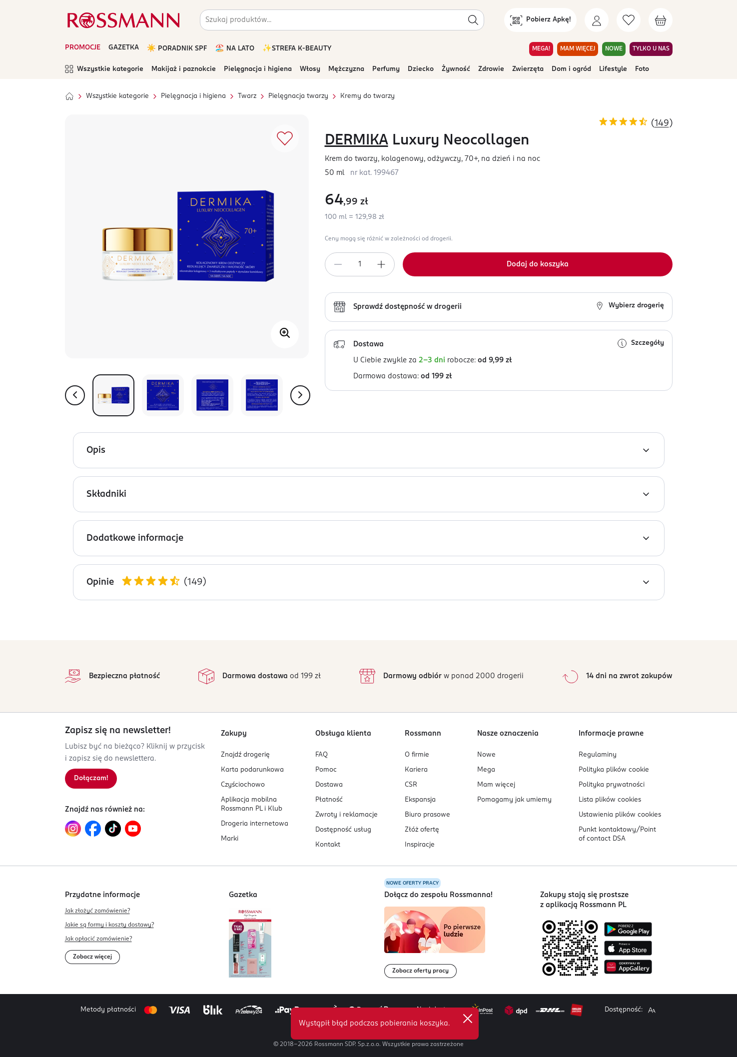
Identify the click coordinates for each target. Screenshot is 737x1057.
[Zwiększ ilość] (381, 264)
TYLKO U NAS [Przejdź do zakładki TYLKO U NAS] (651, 49)
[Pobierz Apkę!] (540, 20)
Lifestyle (613, 69)
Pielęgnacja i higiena (258, 69)
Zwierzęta (528, 69)
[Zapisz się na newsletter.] (91, 779)
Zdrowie (491, 69)
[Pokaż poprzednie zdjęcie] (75, 395)
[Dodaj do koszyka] (538, 264)
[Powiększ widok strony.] (652, 1010)
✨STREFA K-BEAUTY (296, 48)
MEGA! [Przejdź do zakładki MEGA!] (541, 49)
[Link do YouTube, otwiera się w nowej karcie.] (133, 829)
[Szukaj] (473, 20)
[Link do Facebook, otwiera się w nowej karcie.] (93, 829)
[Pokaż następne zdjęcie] (300, 395)
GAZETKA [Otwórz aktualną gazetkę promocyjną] (123, 47)
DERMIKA (356, 140)
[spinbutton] (360, 264)
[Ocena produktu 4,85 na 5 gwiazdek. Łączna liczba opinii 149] (636, 122)
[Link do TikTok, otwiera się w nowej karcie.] (113, 829)
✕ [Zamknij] (468, 1019)
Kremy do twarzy (367, 96)
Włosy (310, 69)
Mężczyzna (346, 69)
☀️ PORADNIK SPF (177, 48)
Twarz (247, 96)
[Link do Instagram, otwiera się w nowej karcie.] (73, 829)
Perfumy (386, 69)
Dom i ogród (571, 69)
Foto (642, 69)
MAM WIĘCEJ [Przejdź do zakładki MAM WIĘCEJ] (577, 49)
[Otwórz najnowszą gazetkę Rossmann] (250, 943)
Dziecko (421, 69)
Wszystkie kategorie (104, 69)
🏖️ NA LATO (234, 48)
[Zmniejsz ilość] (338, 264)
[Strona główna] (69, 96)
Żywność (456, 69)
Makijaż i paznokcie (183, 69)
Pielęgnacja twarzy (298, 96)
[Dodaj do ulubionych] (285, 138)
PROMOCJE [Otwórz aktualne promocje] (82, 47)
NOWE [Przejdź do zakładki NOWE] (614, 49)
